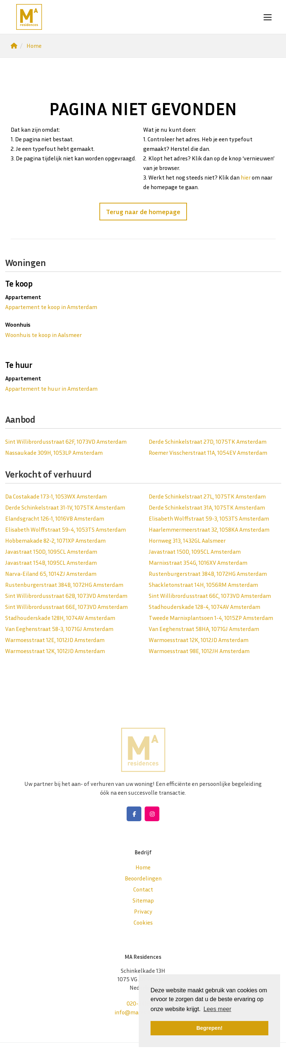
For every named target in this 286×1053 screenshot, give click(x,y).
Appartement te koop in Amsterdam (51, 307)
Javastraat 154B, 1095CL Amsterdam (51, 562)
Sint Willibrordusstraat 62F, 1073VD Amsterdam (66, 441)
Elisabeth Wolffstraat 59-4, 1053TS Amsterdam (65, 529)
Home (143, 867)
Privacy (143, 911)
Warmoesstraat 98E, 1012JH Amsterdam (199, 651)
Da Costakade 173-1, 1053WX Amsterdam (56, 496)
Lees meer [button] (218, 1009)
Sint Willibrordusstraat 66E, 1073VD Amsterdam (66, 606)
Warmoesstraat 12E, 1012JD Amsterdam (55, 640)
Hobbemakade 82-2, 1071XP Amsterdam (55, 540)
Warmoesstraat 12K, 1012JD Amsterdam (198, 640)
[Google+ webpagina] (152, 813)
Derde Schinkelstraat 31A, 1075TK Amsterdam (207, 507)
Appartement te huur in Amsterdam (51, 388)
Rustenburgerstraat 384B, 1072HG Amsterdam (208, 573)
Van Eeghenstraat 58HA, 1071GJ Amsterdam (204, 628)
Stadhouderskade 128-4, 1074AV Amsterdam (204, 606)
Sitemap (143, 900)
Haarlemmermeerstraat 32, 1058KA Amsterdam (209, 529)
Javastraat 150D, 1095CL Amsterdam (51, 551)
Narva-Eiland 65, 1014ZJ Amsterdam (50, 573)
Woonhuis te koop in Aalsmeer (43, 334)
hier (246, 177)
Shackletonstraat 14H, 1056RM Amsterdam (203, 584)
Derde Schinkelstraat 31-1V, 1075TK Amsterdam (65, 507)
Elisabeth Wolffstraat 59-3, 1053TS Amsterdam (209, 518)
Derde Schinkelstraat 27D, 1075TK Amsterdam (207, 441)
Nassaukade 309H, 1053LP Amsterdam (54, 452)
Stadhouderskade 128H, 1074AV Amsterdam (60, 617)
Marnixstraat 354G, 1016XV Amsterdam (198, 562)
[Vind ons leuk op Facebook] (134, 813)
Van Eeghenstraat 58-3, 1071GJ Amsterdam (59, 628)
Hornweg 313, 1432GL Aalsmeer (187, 540)
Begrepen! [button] (209, 1028)
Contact (143, 889)
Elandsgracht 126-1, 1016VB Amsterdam (54, 518)
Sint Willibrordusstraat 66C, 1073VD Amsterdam (210, 595)
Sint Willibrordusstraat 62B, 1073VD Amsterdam (66, 595)
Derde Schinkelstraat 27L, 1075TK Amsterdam (207, 496)
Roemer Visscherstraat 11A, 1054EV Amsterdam (208, 452)
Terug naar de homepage (143, 212)
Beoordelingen (143, 878)
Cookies (143, 922)
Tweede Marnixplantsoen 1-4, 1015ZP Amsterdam (211, 617)
